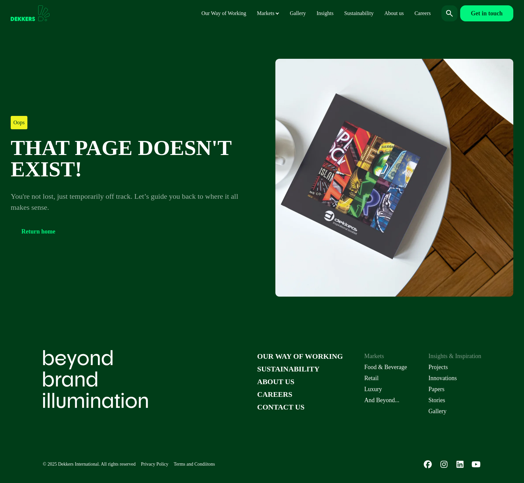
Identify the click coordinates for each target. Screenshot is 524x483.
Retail (371, 378)
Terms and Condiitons (194, 464)
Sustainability (359, 13)
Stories (436, 400)
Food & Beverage (385, 367)
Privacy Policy (154, 464)
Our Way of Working (224, 13)
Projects (438, 367)
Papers (436, 389)
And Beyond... (381, 400)
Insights (325, 13)
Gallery (298, 13)
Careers (422, 13)
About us (394, 13)
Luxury (373, 389)
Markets (268, 13)
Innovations (442, 378)
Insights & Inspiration (454, 356)
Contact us (281, 407)
